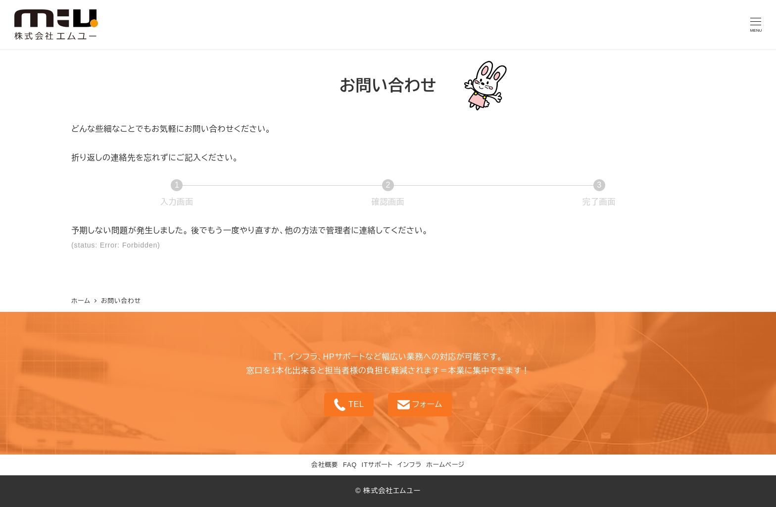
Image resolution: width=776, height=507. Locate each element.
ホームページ (445, 464)
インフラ (409, 464)
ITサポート (377, 464)
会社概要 (324, 464)
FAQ (350, 464)
